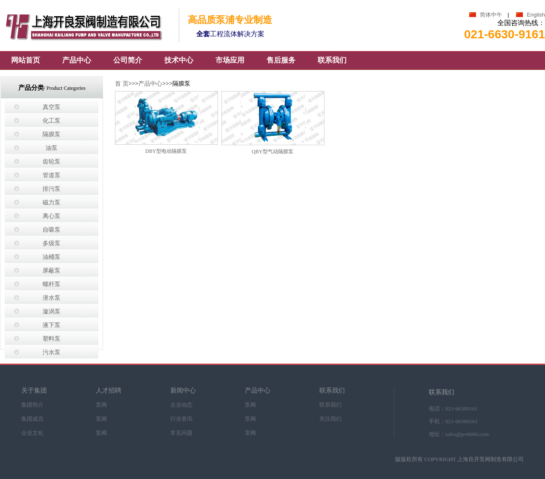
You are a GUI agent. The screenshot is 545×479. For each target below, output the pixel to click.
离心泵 (51, 216)
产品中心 (150, 83)
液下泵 (51, 325)
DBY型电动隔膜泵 (165, 151)
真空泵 (51, 107)
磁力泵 (51, 202)
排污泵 (51, 189)
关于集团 (34, 390)
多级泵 (51, 243)
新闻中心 (183, 390)
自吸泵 (51, 230)
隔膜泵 (51, 134)
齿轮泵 (51, 161)
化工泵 (51, 121)
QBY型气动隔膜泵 (272, 152)
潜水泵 (51, 298)
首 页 (122, 83)
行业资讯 (181, 418)
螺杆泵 (51, 284)
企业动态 (181, 404)
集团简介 (32, 404)
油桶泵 (51, 257)
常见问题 (181, 432)
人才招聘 (108, 390)
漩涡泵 (51, 311)
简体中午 (491, 14)
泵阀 (101, 404)
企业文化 (32, 432)
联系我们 (332, 390)
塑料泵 (51, 339)
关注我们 (330, 418)
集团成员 (32, 418)
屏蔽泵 (51, 270)
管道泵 (51, 175)
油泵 (51, 148)
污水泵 (51, 352)
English (536, 14)
